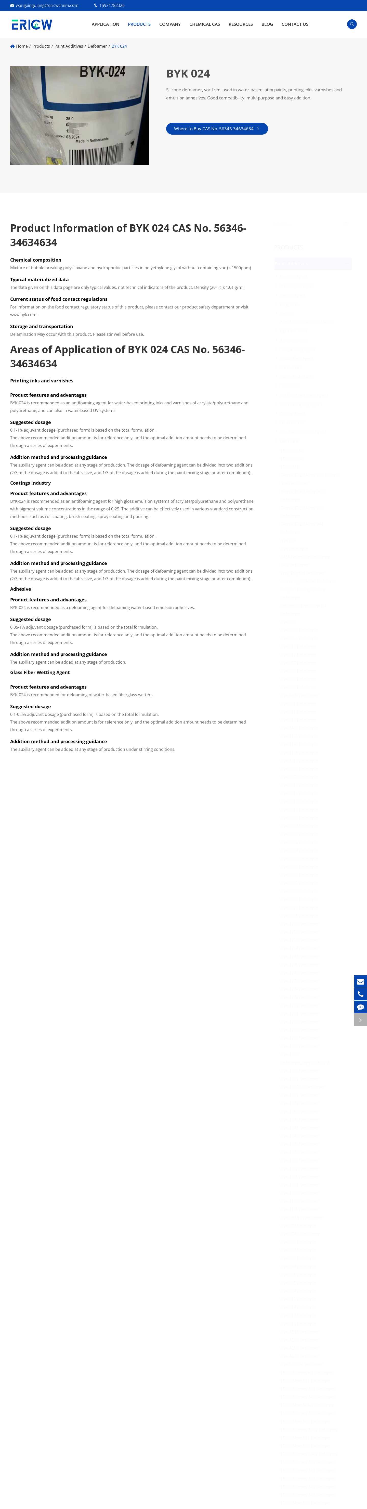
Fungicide (291, 304)
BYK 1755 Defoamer (301, 638)
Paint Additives (69, 46)
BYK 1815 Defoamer (301, 793)
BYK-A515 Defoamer (301, 1332)
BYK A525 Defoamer (301, 695)
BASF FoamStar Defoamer (307, 557)
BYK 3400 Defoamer (301, 728)
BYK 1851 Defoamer (301, 777)
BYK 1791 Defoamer (301, 858)
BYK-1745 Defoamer (301, 965)
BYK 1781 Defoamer (301, 891)
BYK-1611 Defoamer (301, 1185)
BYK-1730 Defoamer (301, 981)
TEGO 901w (293, 451)
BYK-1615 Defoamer (301, 1177)
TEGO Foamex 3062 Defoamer (311, 1430)
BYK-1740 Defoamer (301, 973)
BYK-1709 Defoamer (301, 1030)
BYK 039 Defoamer (300, 671)
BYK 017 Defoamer (300, 654)
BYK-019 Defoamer (300, 1323)
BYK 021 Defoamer (300, 703)
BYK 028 (290, 622)
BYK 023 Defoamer (300, 687)
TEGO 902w (293, 459)
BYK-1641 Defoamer (301, 1128)
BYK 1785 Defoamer (301, 883)
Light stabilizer (296, 331)
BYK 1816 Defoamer (301, 785)
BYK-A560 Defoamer (301, 1340)
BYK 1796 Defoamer (301, 834)
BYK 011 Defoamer (300, 712)
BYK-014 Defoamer (300, 1307)
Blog (267, 24)
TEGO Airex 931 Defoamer (307, 1438)
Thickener (291, 386)
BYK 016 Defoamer (300, 646)
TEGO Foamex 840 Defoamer (309, 1397)
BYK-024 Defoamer (300, 1291)
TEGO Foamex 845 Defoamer (309, 1487)
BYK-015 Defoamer (300, 1299)
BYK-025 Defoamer (300, 1283)
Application (105, 24)
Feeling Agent (295, 295)
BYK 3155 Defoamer (301, 736)
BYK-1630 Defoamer (301, 1152)
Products (139, 24)
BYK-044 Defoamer (300, 1266)
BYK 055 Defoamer (300, 663)
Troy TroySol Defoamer (304, 573)
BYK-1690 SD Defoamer (304, 1087)
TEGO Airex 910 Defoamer (307, 1503)
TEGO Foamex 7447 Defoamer (311, 1454)
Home (22, 46)
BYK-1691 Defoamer (301, 1079)
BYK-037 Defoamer (300, 1250)
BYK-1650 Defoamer (301, 1111)
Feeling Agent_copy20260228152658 (309, 318)
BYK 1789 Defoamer (301, 867)
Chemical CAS (204, 24)
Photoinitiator (295, 340)
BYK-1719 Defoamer (301, 1005)
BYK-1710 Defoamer (301, 1022)
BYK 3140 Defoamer (301, 744)
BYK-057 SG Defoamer (303, 1217)
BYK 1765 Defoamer (301, 916)
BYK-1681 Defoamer (301, 1095)
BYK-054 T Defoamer (302, 1234)
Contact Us (295, 24)
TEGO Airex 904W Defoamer (309, 1405)
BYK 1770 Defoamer (301, 907)
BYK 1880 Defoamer (301, 769)
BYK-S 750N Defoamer (303, 1364)
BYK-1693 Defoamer (301, 1046)
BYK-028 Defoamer (300, 1258)
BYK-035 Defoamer (300, 1275)
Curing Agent (294, 413)
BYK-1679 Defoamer (301, 1103)
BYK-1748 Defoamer (301, 956)
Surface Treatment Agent (306, 395)
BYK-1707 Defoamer (301, 1038)
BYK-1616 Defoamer (301, 1168)
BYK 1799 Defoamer (301, 818)
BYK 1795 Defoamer (301, 842)
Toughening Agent (299, 349)
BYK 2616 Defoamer (301, 761)
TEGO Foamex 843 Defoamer (309, 1470)
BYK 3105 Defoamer (301, 752)
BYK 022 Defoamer (300, 679)
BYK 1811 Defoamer (301, 801)
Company (170, 24)
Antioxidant (293, 367)
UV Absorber (294, 422)
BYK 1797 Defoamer (301, 826)
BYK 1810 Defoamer (301, 809)
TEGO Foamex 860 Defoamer (309, 1413)
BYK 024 (119, 46)
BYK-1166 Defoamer (301, 1201)
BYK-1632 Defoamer (301, 1144)
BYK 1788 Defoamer (301, 875)
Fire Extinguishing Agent (305, 432)
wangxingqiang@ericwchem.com (47, 5)
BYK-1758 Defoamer (301, 940)
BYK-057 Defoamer (300, 1226)
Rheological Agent (299, 286)
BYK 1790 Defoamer (301, 630)
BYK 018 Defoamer (300, 720)
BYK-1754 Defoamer (301, 948)
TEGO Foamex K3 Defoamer (308, 1372)
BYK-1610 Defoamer (301, 1193)
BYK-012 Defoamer (300, 1315)
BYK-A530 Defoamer (301, 1356)
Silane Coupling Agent (303, 404)
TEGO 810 (291, 467)
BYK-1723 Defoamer (301, 997)
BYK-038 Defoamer (300, 1242)
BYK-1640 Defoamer (301, 1136)
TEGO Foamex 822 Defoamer (309, 1478)
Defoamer (97, 46)
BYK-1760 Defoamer (301, 924)
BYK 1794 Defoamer (301, 850)
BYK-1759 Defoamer (301, 932)
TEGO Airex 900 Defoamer (307, 1421)
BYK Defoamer (296, 548)
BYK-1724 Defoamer (301, 989)
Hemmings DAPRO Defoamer (310, 581)
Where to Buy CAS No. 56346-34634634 (217, 129)
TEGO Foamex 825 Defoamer (309, 1462)
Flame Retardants (299, 377)
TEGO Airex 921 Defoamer (307, 1381)
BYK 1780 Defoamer (301, 899)
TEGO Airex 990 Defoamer (307, 1446)
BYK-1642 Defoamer (301, 1120)
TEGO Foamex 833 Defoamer (309, 1389)
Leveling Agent (296, 277)
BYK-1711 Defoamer (301, 1013)
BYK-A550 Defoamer (301, 1348)
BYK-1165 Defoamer (301, 1209)
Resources (241, 24)
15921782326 (112, 5)
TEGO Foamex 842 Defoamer (309, 1495)
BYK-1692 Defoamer (301, 1071)
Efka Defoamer (296, 565)
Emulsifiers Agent (298, 358)
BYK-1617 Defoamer (301, 1160)
